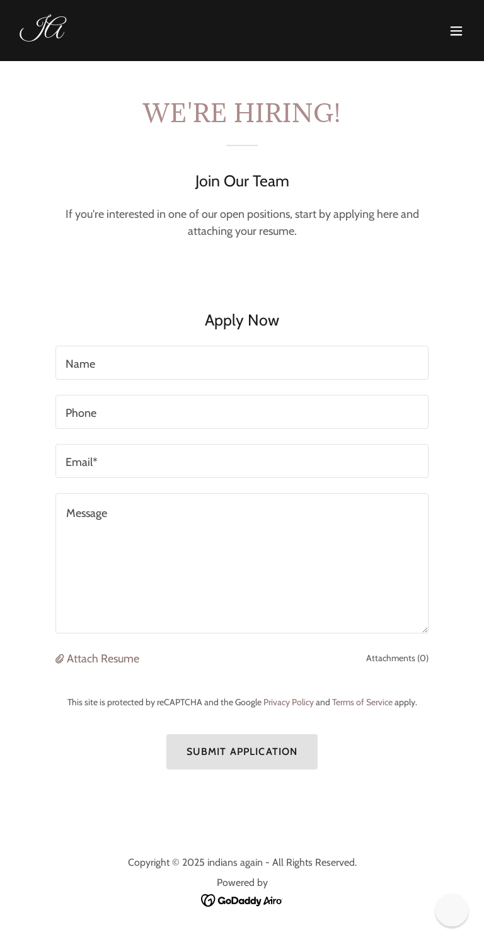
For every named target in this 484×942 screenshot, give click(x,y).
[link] (41, 33)
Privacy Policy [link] (288, 702)
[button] (456, 30)
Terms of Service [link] (362, 702)
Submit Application (242, 752)
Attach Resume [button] (103, 659)
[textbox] (242, 363)
